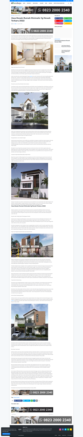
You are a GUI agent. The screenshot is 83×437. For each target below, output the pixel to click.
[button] (68, 3)
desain (31, 76)
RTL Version (24, 0)
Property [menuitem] (29, 3)
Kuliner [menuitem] (41, 3)
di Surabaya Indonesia (20, 435)
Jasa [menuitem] (46, 3)
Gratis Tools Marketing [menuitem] (59, 3)
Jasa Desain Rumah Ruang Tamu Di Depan (66, 46)
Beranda (12, 15)
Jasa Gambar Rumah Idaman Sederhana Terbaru (66, 51)
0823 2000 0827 (5, 431)
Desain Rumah (17, 15)
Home (12, 0)
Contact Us (19, 0)
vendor (12, 300)
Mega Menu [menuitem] (35, 3)
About (15, 0)
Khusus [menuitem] (50, 3)
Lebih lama (51, 414)
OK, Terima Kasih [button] (6, 433)
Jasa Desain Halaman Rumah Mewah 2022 (62, 41)
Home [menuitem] (24, 3)
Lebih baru (14, 414)
